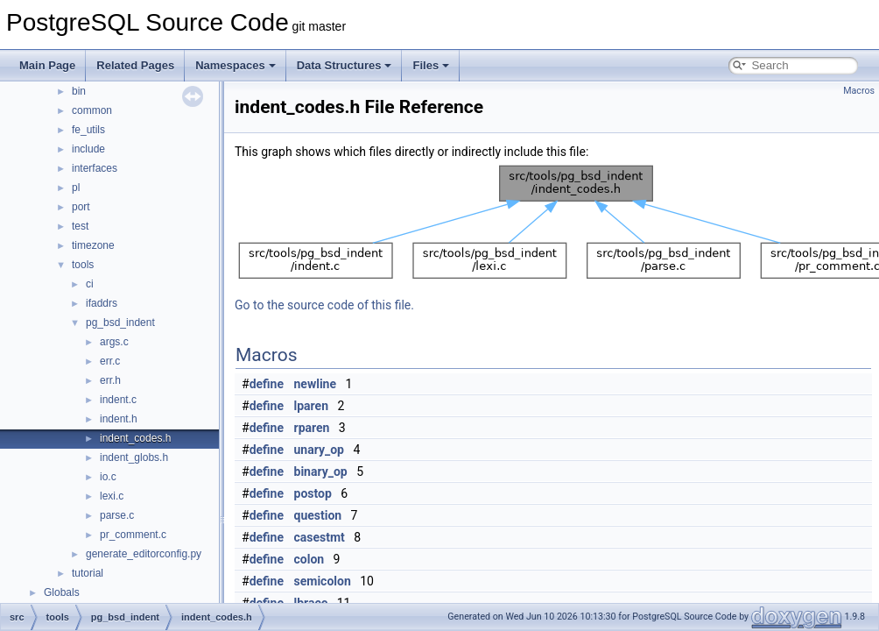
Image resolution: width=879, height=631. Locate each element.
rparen (312, 428)
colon (309, 559)
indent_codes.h (135, 438)
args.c (114, 342)
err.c (110, 361)
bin (79, 91)
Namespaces (235, 65)
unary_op (319, 450)
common (92, 110)
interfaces (94, 168)
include (88, 149)
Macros (859, 90)
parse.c (117, 515)
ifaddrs (101, 303)
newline (315, 384)
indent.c (118, 399)
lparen (311, 406)
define (267, 384)
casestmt (319, 537)
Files (430, 65)
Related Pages (135, 65)
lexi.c (111, 496)
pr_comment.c (133, 534)
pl (76, 187)
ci (90, 284)
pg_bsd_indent (120, 322)
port (81, 207)
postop (313, 493)
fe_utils (88, 130)
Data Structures (344, 65)
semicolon (322, 581)
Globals (62, 592)
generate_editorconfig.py (143, 554)
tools (83, 265)
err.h (110, 380)
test (80, 226)
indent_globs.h (134, 457)
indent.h (118, 419)
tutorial (87, 573)
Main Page (47, 65)
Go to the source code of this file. (324, 305)
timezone (93, 245)
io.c (108, 477)
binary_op (321, 471)
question (318, 515)
